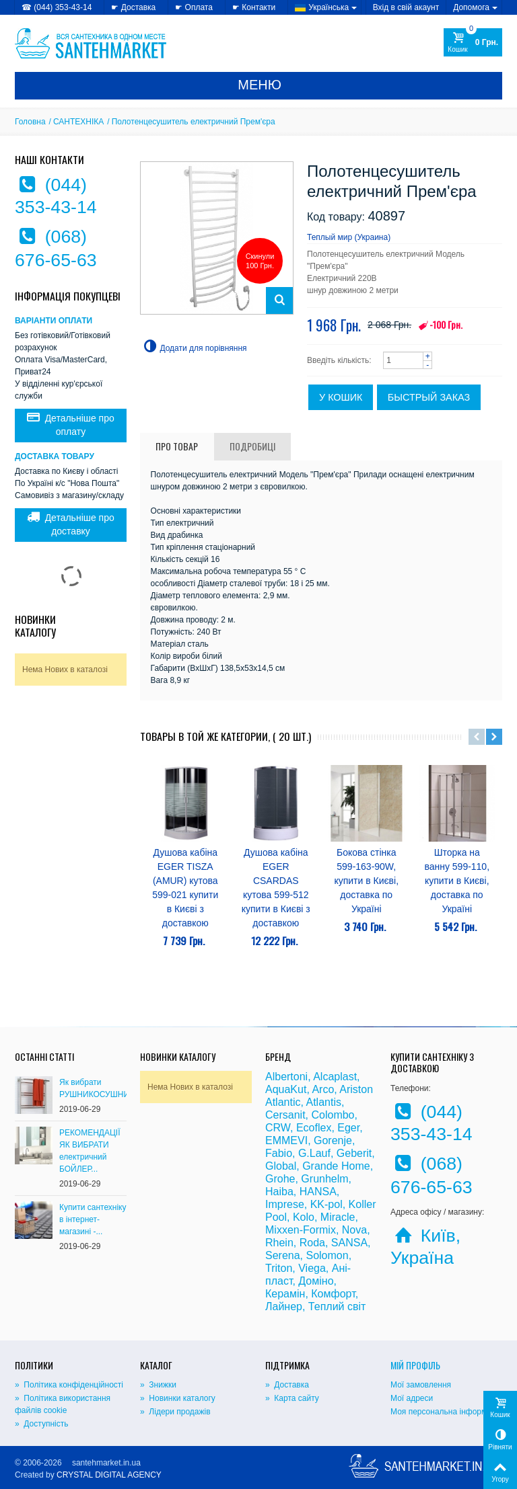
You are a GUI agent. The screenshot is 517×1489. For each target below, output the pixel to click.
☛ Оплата (194, 7)
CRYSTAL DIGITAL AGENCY (109, 1475)
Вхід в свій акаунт (406, 7)
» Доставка (287, 1385)
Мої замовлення (420, 1385)
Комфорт (333, 1293)
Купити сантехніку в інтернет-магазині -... (92, 1219)
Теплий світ (337, 1306)
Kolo (303, 1217)
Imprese (284, 1204)
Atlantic (282, 1102)
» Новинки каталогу (177, 1398)
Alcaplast (335, 1076)
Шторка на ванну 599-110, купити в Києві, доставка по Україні (456, 880)
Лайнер (283, 1306)
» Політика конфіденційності (69, 1385)
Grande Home (336, 1166)
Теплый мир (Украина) (348, 237)
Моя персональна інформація (446, 1411)
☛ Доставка (133, 7)
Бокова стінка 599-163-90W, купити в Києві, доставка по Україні (366, 880)
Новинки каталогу (35, 625)
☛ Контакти (253, 7)
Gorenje (333, 1140)
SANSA (349, 1242)
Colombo (332, 1115)
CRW (277, 1127)
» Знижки (158, 1385)
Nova (354, 1230)
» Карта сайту (292, 1398)
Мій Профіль (415, 1365)
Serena (282, 1255)
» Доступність (41, 1423)
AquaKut (285, 1089)
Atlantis (323, 1102)
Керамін (285, 1293)
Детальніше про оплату (70, 424)
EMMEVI (286, 1140)
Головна (30, 121)
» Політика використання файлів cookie (62, 1404)
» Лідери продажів (175, 1411)
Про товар (177, 446)
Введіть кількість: (339, 360)
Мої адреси (411, 1398)
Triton (278, 1268)
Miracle (337, 1217)
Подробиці (252, 446)
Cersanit (285, 1115)
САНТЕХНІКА (78, 121)
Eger (348, 1127)
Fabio (278, 1153)
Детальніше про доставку (70, 523)
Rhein (279, 1242)
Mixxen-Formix (300, 1230)
